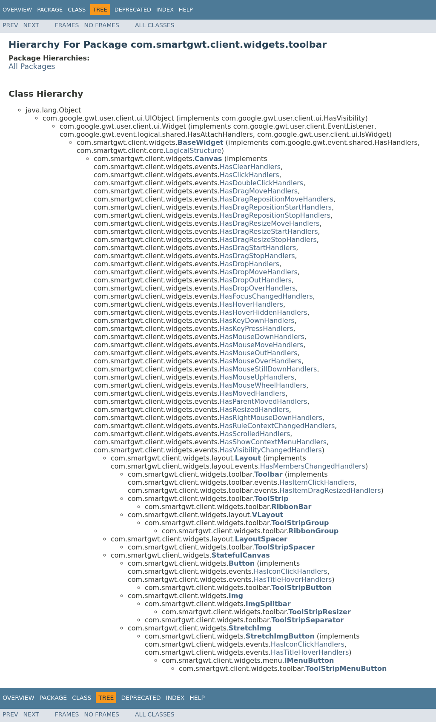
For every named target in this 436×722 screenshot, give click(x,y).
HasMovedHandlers (253, 393)
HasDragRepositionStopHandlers (275, 215)
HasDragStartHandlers (258, 248)
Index (165, 9)
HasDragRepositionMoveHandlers (276, 199)
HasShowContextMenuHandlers (273, 442)
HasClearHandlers (250, 167)
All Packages (32, 66)
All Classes (155, 25)
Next (31, 25)
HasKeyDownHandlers (257, 320)
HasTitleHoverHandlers (293, 579)
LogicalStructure (193, 151)
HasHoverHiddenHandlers (263, 312)
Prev (10, 25)
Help (186, 9)
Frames (67, 25)
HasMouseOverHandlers (260, 361)
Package (50, 9)
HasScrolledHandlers (255, 434)
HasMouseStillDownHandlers (268, 369)
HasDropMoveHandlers (259, 272)
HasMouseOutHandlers (258, 353)
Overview (17, 9)
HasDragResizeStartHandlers (269, 231)
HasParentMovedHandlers (263, 401)
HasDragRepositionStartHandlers (276, 207)
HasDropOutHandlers (256, 280)
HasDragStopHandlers (257, 256)
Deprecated (133, 9)
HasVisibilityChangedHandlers (271, 450)
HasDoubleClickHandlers (261, 183)
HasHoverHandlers (251, 304)
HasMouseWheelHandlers (263, 385)
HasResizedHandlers (254, 410)
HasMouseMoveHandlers (261, 345)
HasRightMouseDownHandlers (271, 418)
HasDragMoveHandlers (259, 191)
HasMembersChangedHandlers (312, 466)
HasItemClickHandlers (316, 482)
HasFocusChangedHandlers (266, 296)
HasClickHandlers (249, 175)
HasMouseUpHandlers (257, 377)
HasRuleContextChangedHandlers (277, 426)
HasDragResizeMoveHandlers (270, 223)
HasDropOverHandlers (257, 288)
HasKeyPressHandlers (256, 329)
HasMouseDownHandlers (262, 337)
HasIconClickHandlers (290, 571)
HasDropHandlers (249, 264)
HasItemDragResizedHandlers (330, 490)
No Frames (101, 25)
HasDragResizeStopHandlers (268, 240)
